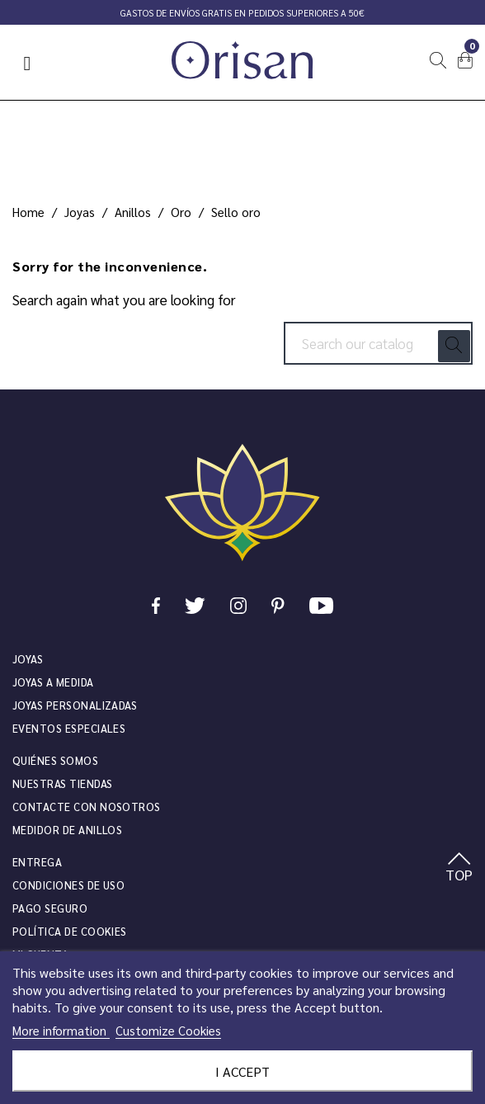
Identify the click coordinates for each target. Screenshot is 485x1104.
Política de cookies (69, 931)
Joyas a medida (53, 682)
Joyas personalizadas (74, 705)
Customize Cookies (168, 1030)
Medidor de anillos (67, 830)
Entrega (37, 862)
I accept (242, 1071)
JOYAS (27, 659)
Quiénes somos (55, 760)
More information (61, 1030)
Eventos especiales (68, 728)
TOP (459, 868)
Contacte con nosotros (86, 807)
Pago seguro (49, 908)
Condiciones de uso (68, 885)
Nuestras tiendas (62, 783)
